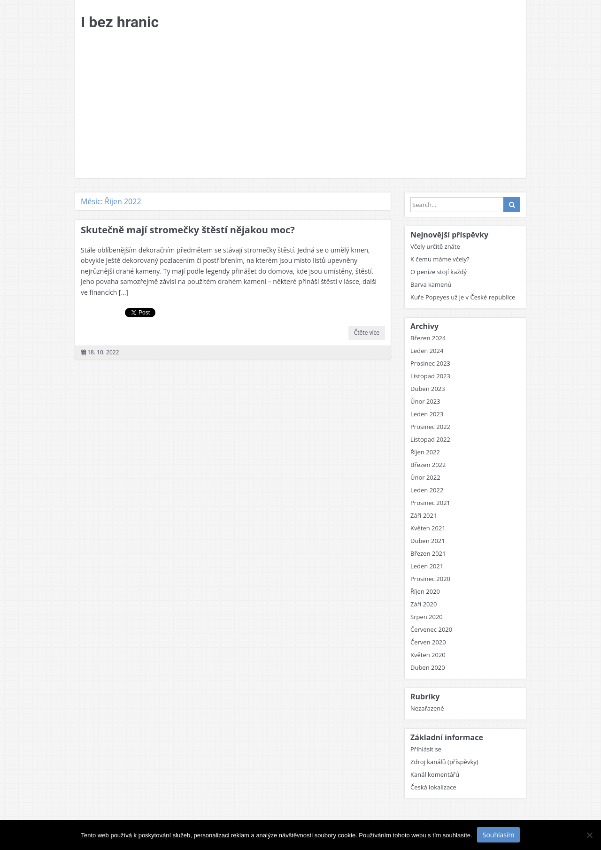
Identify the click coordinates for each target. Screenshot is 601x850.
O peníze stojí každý (438, 272)
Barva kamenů (430, 284)
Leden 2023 (426, 414)
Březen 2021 (428, 553)
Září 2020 (423, 604)
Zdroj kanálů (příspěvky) (444, 762)
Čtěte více (366, 333)
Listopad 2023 (430, 376)
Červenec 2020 (431, 629)
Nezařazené (427, 708)
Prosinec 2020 (430, 578)
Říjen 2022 (425, 452)
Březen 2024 (428, 338)
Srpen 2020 (426, 617)
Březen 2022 (428, 464)
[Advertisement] (300, 107)
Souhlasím (499, 834)
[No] (589, 835)
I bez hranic (120, 22)
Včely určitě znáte (435, 246)
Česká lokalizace (433, 787)
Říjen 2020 (425, 591)
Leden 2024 (426, 350)
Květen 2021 (428, 528)
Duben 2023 (427, 388)
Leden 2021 (426, 566)
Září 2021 (423, 515)
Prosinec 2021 (430, 502)
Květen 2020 (428, 655)
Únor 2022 (425, 477)
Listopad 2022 (430, 439)
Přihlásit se (425, 749)
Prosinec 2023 (430, 363)
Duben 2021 (427, 540)
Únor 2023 (425, 401)
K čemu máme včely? (440, 259)
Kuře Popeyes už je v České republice (462, 297)
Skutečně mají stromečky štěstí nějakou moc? (188, 229)
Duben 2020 (427, 667)
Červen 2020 (428, 642)
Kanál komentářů (434, 774)
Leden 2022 (426, 490)
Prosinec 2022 (430, 426)
